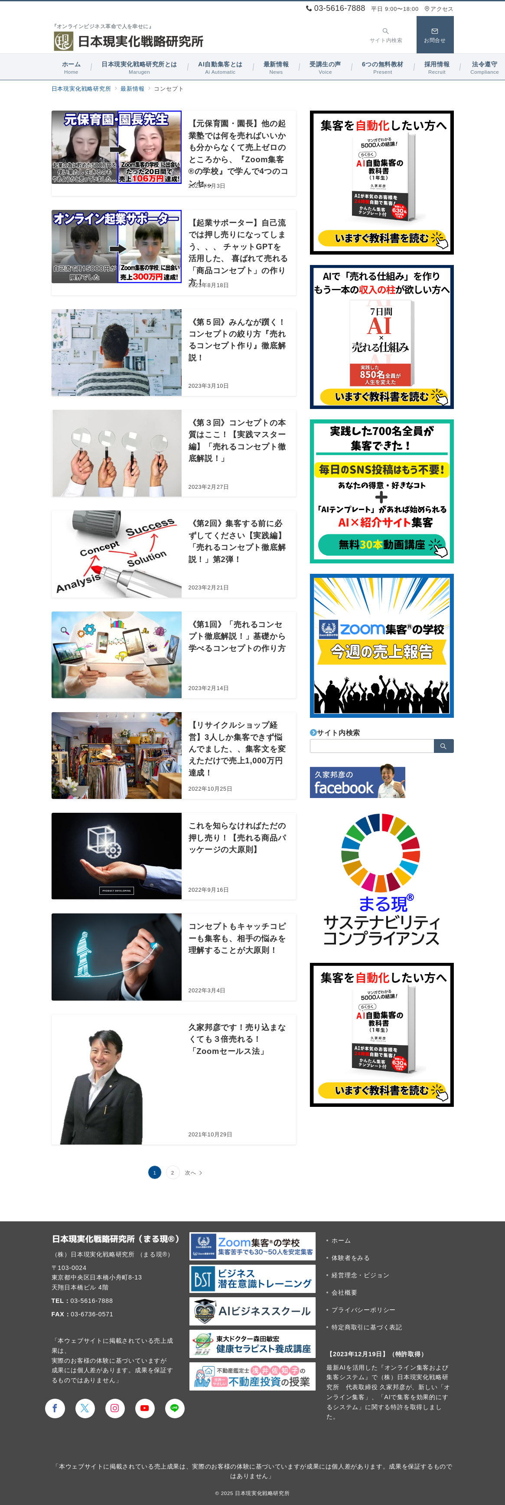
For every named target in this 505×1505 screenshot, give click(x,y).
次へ (190, 1172)
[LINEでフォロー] (175, 1408)
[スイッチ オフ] (386, 34)
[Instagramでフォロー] (115, 1408)
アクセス (438, 9)
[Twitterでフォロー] (85, 1408)
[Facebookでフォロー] (55, 1408)
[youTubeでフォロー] (145, 1408)
